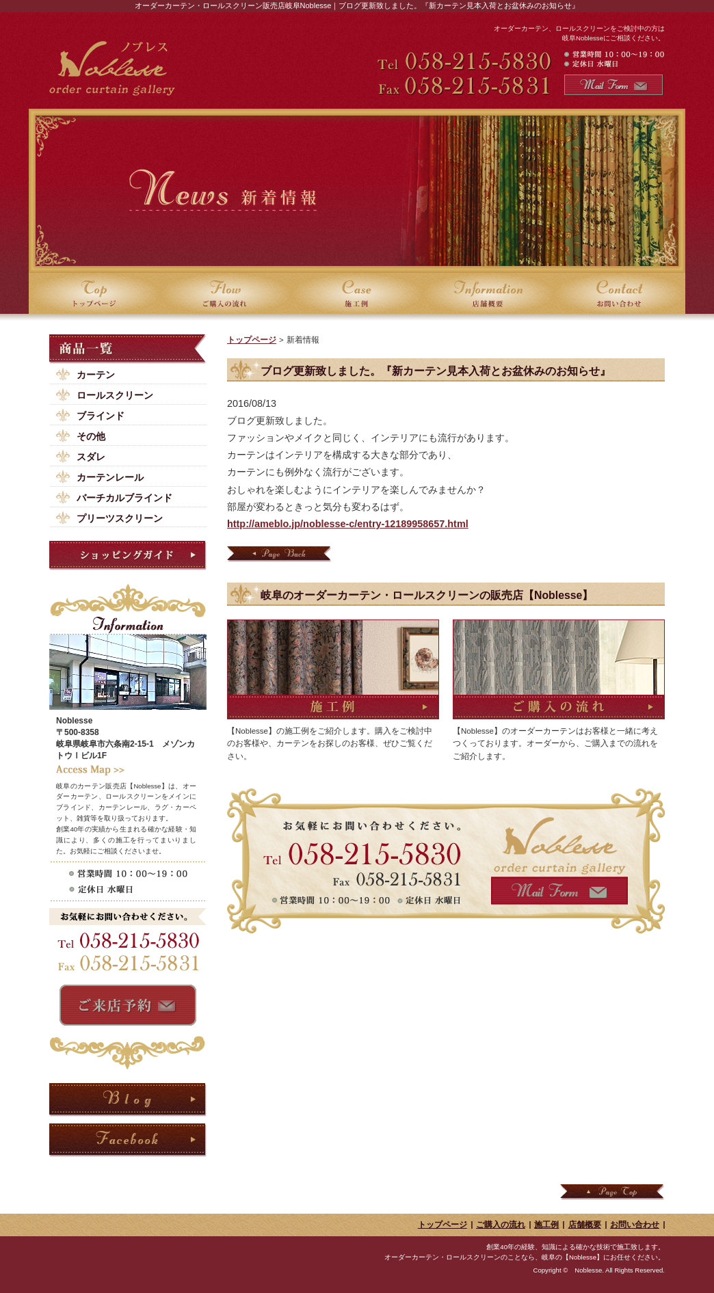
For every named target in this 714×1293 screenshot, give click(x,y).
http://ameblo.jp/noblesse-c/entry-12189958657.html (347, 523)
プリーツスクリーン (120, 518)
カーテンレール (110, 477)
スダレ (91, 456)
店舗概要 (584, 1224)
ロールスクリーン (115, 395)
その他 (91, 436)
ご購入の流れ (500, 1224)
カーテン (96, 374)
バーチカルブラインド (124, 497)
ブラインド (100, 415)
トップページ (251, 340)
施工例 (546, 1224)
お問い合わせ (634, 1224)
